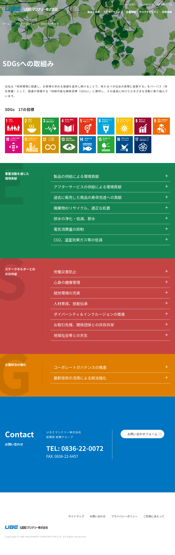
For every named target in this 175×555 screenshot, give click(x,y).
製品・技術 (94, 12)
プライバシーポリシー (124, 516)
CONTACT (148, 4)
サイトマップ (76, 516)
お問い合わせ (98, 516)
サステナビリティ (149, 12)
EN (162, 4)
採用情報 (167, 12)
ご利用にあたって (153, 516)
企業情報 (131, 12)
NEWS (132, 4)
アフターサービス (113, 12)
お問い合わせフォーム (142, 434)
